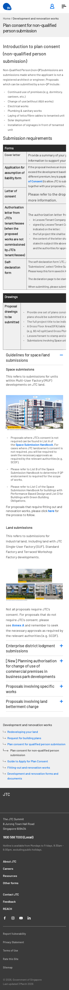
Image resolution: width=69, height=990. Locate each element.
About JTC (9, 861)
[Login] (52, 6)
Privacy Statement (13, 942)
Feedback (9, 901)
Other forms (10, 883)
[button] (64, 6)
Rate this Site (10, 959)
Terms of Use (10, 950)
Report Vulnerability (14, 933)
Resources (10, 875)
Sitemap (8, 967)
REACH (7, 908)
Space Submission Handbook (34, 444)
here (51, 511)
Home (6, 18)
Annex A (18, 625)
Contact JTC (11, 894)
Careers (8, 868)
